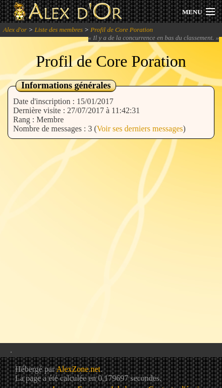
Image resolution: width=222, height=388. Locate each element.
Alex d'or (15, 29)
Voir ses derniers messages (140, 128)
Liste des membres (58, 29)
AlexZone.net (78, 369)
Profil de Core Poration (121, 29)
